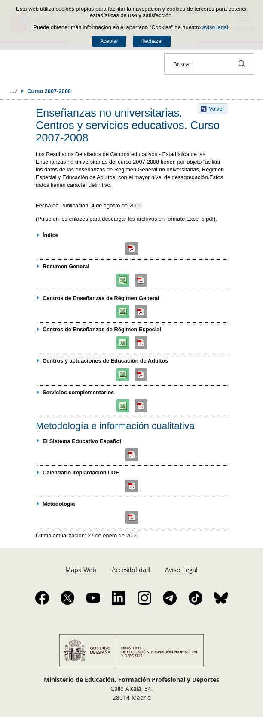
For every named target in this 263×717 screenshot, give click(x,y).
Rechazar (152, 41)
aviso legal (215, 27)
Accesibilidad (131, 569)
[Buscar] (242, 63)
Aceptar (109, 41)
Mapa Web (80, 569)
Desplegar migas (14, 91)
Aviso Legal (181, 569)
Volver (216, 108)
